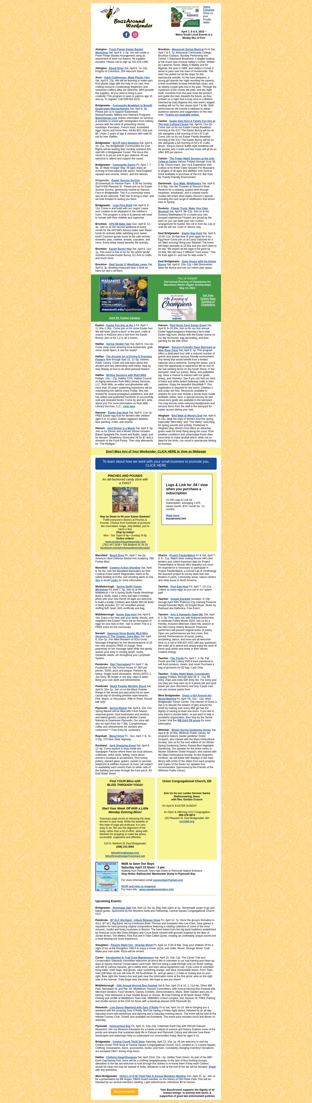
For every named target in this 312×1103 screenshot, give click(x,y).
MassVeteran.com (106, 118)
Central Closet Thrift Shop (129, 1041)
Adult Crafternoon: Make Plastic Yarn (127, 77)
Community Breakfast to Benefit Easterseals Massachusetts (123, 107)
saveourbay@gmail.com (168, 880)
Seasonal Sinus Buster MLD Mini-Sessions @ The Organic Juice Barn (121, 635)
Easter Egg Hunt (192, 233)
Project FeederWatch (182, 555)
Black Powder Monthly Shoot (128, 686)
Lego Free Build (122, 205)
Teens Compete (208, 8)
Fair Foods (177, 658)
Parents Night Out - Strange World (132, 945)
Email (212, 1066)
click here (129, 406)
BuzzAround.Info (124, 1091)
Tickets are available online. (182, 114)
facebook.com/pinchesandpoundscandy (125, 547)
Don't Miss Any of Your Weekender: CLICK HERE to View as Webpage (156, 451)
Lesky (114, 580)
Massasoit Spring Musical (188, 49)
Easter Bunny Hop (120, 248)
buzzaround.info (176, 518)
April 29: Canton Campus (124, 318)
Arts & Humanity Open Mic (187, 614)
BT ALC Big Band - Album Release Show (135, 920)
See (97, 580)
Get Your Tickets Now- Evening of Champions (208, 300)
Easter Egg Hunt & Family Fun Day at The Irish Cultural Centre (186, 123)
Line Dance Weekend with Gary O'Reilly (134, 1007)
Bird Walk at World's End (187, 415)
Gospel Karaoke (181, 598)
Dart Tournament (120, 664)
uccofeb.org (186, 821)
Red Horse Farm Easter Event (188, 325)
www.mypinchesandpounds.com (125, 541)
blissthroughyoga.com (125, 852)
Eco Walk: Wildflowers (187, 183)
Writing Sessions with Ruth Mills (126, 375)
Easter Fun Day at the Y (120, 325)
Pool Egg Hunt (179, 586)
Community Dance (124, 164)
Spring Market (118, 708)
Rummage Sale (122, 907)
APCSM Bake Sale (120, 223)
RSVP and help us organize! (138, 886)
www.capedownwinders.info (156, 889)
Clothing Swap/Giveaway (121, 1057)
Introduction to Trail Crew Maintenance (130, 957)
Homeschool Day (119, 1026)
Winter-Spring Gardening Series (191, 730)
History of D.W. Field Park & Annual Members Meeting (153, 1076)
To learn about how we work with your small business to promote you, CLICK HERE (156, 463)
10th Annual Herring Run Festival (136, 985)
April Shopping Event (122, 745)
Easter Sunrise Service (126, 180)
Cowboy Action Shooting (125, 567)
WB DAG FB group (189, 720)
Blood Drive (116, 68)
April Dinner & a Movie (121, 428)
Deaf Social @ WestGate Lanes (128, 264)
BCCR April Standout (126, 142)
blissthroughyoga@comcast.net (125, 856)
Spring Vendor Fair (118, 343)
